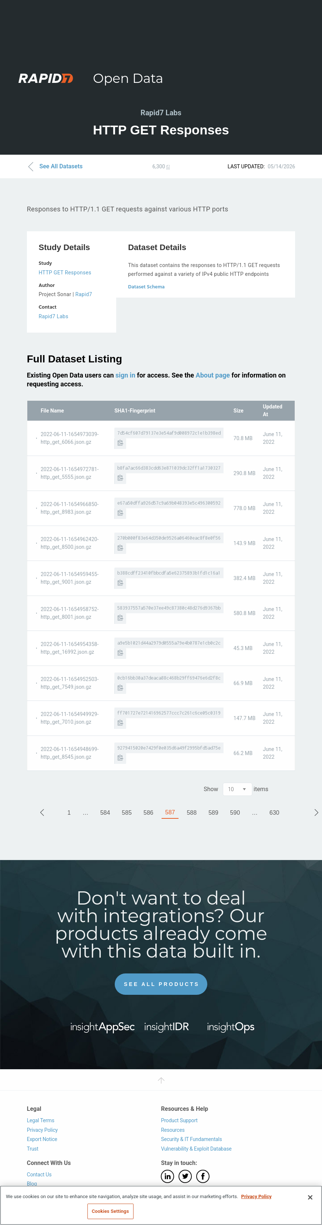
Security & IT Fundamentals (191, 1139)
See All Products (162, 984)
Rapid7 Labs (54, 316)
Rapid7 (83, 294)
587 (170, 812)
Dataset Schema (146, 287)
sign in (125, 375)
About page (213, 375)
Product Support (179, 1120)
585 (127, 812)
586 (148, 812)
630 (275, 812)
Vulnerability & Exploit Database (196, 1149)
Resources (172, 1130)
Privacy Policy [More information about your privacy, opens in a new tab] (256, 1196)
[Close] (310, 1197)
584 (105, 812)
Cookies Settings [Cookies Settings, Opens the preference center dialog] (110, 1211)
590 (235, 812)
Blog (32, 1184)
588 (192, 812)
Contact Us (39, 1174)
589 (213, 812)
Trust (32, 1149)
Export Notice (42, 1139)
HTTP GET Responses (65, 272)
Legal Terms (41, 1120)
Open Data (128, 78)
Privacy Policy (42, 1130)
